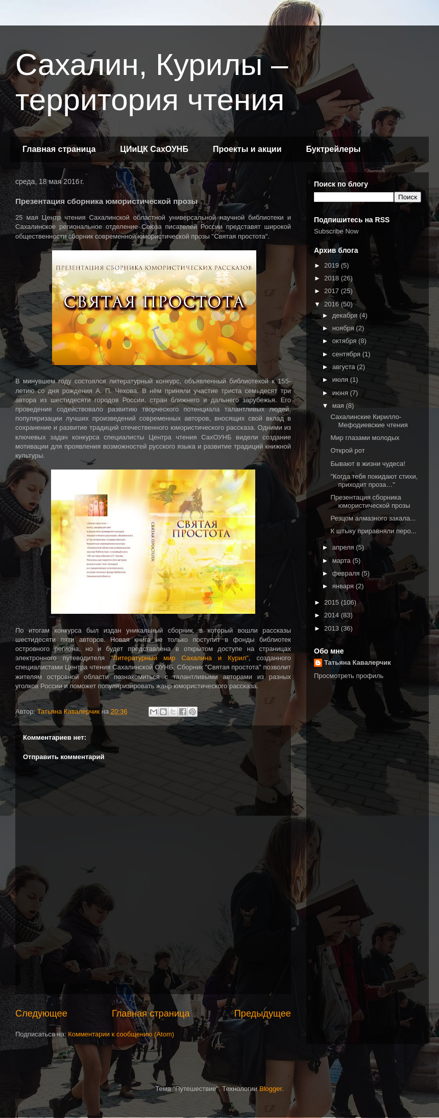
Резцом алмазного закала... (373, 518)
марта (342, 560)
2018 (332, 278)
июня (341, 393)
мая (339, 405)
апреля (344, 547)
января (344, 586)
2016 (332, 304)
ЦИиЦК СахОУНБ (154, 149)
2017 (332, 291)
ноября (344, 328)
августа (344, 367)
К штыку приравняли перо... (373, 531)
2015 (332, 602)
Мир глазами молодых (364, 437)
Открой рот (347, 450)
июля (341, 379)
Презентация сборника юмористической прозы (370, 501)
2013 (332, 628)
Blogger (270, 1089)
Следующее (41, 1013)
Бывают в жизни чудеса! (367, 463)
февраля (347, 573)
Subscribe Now (336, 231)
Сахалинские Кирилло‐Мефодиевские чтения (368, 421)
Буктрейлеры (333, 149)
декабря (345, 315)
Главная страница (58, 149)
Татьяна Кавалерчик (357, 662)
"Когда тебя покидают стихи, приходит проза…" (374, 480)
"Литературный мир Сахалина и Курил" (180, 658)
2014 (332, 615)
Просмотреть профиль (348, 676)
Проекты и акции (247, 149)
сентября (347, 354)
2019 (332, 265)
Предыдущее (262, 1013)
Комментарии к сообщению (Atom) (121, 1034)
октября (345, 341)
